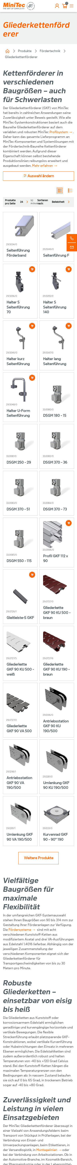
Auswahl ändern (38, 176)
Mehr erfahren (42, 165)
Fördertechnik (50, 51)
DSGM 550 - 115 (19, 561)
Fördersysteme (20, 929)
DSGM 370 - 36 (55, 462)
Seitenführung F (56, 255)
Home (7, 51)
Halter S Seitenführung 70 (18, 307)
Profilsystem (58, 132)
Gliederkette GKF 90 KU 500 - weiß (20, 669)
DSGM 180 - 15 (54, 416)
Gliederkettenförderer (21, 57)
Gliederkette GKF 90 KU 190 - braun (56, 669)
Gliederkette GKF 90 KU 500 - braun (56, 613)
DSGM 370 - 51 (18, 509)
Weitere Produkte (38, 858)
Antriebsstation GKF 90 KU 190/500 (56, 726)
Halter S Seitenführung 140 (54, 307)
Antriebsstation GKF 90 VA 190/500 (19, 783)
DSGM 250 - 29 (19, 462)
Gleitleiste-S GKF (20, 618)
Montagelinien (46, 1150)
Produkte (25, 51)
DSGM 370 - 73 (55, 509)
